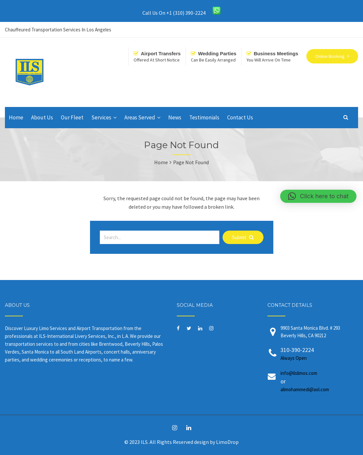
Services (101, 117)
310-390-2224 (314, 354)
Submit (243, 237)
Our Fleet (72, 117)
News (174, 117)
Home (16, 117)
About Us (42, 117)
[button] (318, 196)
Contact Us (240, 117)
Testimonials (204, 117)
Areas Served (139, 117)
